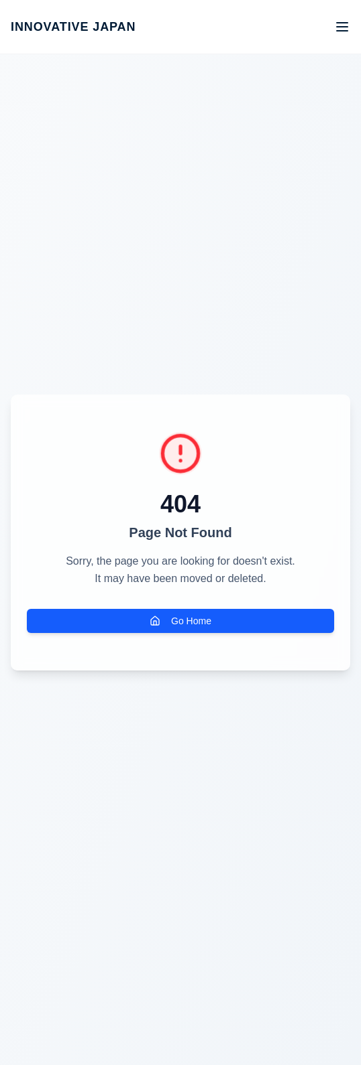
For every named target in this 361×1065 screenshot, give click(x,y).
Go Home (180, 621)
